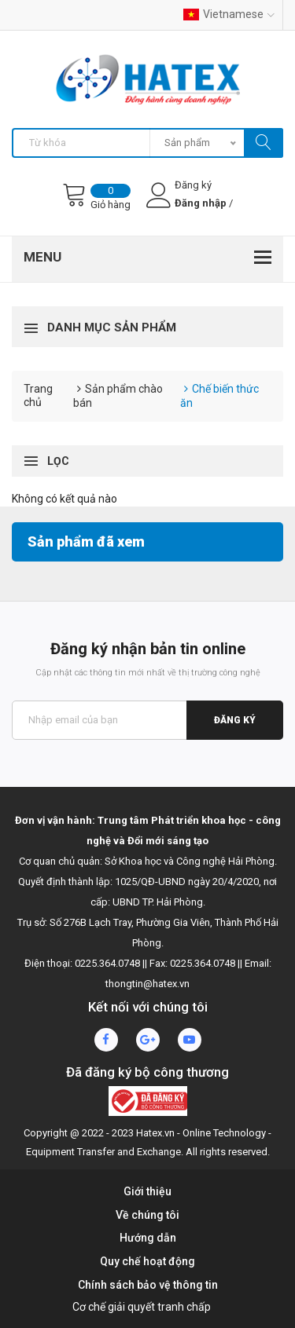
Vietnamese (229, 14)
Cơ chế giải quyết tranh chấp (141, 1307)
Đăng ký (235, 720)
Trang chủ (38, 395)
